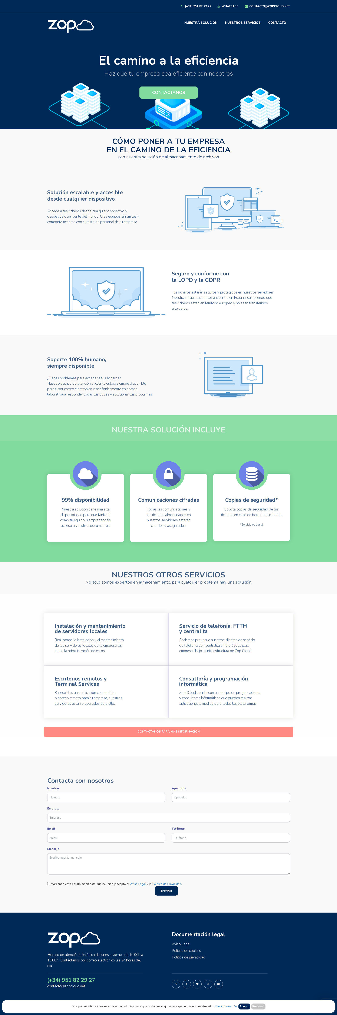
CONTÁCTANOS (168, 92)
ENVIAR (166, 891)
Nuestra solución (200, 23)
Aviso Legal (138, 884)
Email (106, 833)
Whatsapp (228, 6)
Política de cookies (186, 950)
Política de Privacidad (166, 884)
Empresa (168, 813)
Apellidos (231, 793)
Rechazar (258, 1006)
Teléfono (231, 833)
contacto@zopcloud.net (267, 6)
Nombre (106, 793)
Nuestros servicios (243, 23)
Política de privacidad (188, 957)
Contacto (277, 23)
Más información (226, 1006)
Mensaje (168, 861)
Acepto (244, 1006)
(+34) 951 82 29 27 (196, 6)
